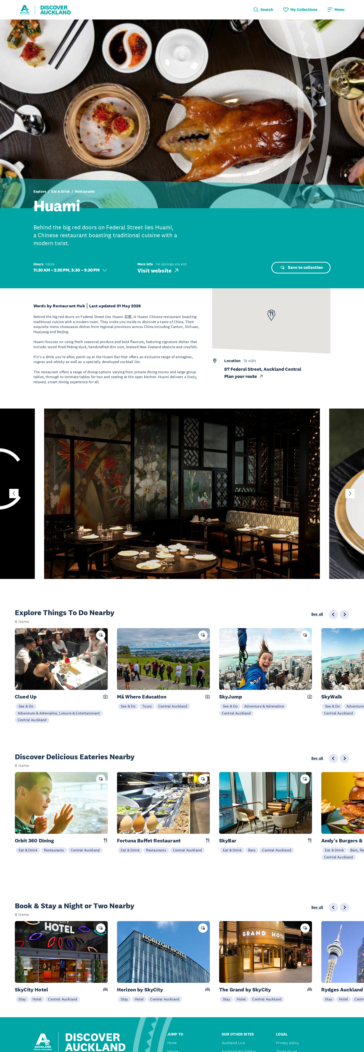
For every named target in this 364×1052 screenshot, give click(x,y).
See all (317, 614)
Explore (39, 191)
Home (172, 1042)
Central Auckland (32, 720)
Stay (22, 999)
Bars (252, 850)
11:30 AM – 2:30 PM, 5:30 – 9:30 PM (70, 270)
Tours (147, 706)
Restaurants (85, 191)
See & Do (26, 706)
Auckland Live (233, 1042)
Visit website (158, 270)
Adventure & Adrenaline (264, 706)
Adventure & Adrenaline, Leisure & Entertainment (59, 713)
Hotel (37, 999)
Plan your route (243, 376)
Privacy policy (287, 1042)
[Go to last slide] (14, 493)
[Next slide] (350, 493)
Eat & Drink (60, 191)
